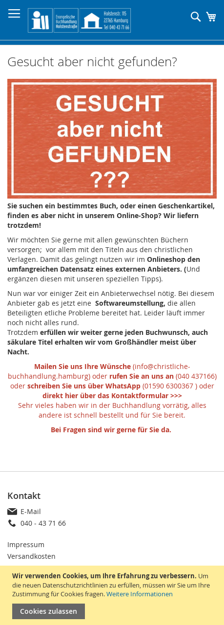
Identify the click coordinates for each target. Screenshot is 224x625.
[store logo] (79, 20)
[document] (113, 595)
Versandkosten (31, 556)
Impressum (25, 544)
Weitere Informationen (139, 593)
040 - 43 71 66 (43, 523)
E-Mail (30, 511)
